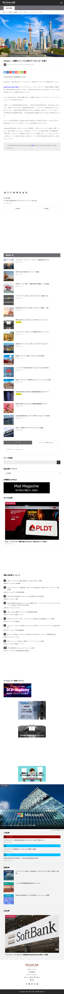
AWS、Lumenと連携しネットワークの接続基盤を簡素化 (22, 612)
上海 (32, 200)
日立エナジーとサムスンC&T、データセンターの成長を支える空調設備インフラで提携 (30, 618)
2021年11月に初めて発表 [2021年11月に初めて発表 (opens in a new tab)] (11, 87)
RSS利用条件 (32, 972)
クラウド (18, 607)
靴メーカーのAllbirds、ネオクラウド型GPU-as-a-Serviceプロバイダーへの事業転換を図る (31, 634)
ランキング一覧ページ (56, 830)
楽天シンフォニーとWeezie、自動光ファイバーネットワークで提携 (25, 641)
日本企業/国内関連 (20, 592)
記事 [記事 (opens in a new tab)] (32, 145)
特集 (17, 599)
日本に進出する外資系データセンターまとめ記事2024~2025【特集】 (26, 596)
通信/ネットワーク (19, 614)
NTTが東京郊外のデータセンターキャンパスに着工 (21, 648)
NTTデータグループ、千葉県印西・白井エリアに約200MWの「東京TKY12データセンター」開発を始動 (33, 588)
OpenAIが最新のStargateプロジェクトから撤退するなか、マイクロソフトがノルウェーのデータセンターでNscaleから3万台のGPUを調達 (33, 604)
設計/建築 (9, 8)
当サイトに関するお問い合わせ (32, 977)
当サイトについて (32, 969)
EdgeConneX (13, 200)
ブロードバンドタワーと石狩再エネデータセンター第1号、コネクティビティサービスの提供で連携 (33, 626)
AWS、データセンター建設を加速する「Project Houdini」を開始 (24, 580)
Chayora (7, 200)
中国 (35, 200)
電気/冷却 (17, 621)
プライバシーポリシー (31, 974)
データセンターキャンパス (24, 200)
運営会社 (32, 980)
